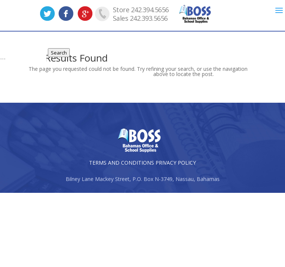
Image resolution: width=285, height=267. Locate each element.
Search (59, 52)
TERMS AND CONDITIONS (121, 162)
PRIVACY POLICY (175, 162)
